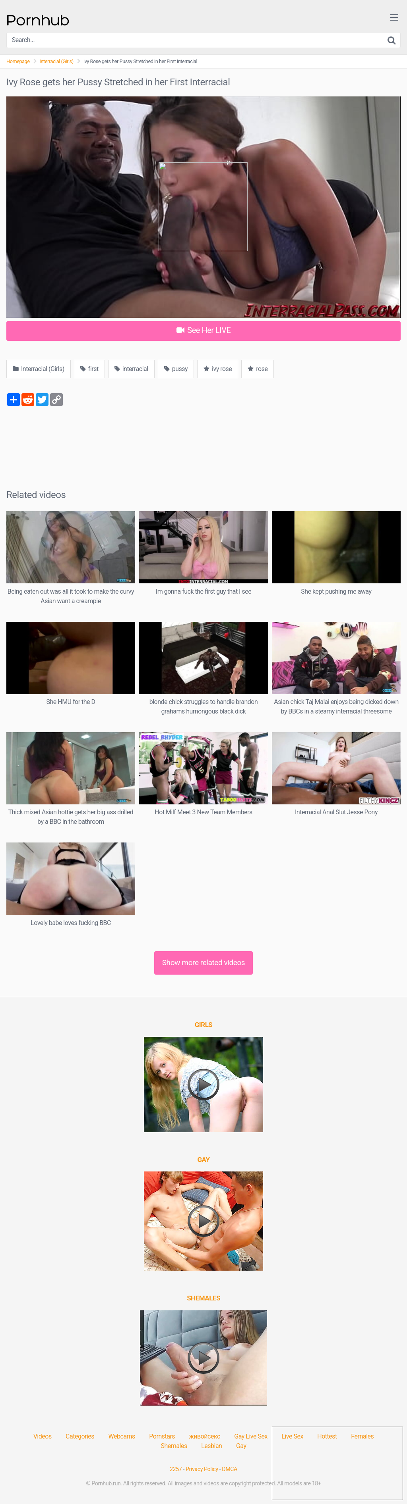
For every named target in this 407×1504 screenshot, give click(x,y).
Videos (42, 1436)
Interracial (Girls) (57, 61)
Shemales (174, 1446)
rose (257, 369)
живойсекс (204, 1436)
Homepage (18, 61)
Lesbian (211, 1446)
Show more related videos (203, 962)
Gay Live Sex (250, 1436)
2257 (176, 1469)
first (89, 369)
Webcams (122, 1436)
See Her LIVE (203, 330)
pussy (176, 369)
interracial (131, 369)
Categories (80, 1436)
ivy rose (218, 369)
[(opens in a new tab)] (204, 1025)
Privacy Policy (202, 1469)
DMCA (229, 1469)
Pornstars (162, 1436)
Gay (241, 1446)
